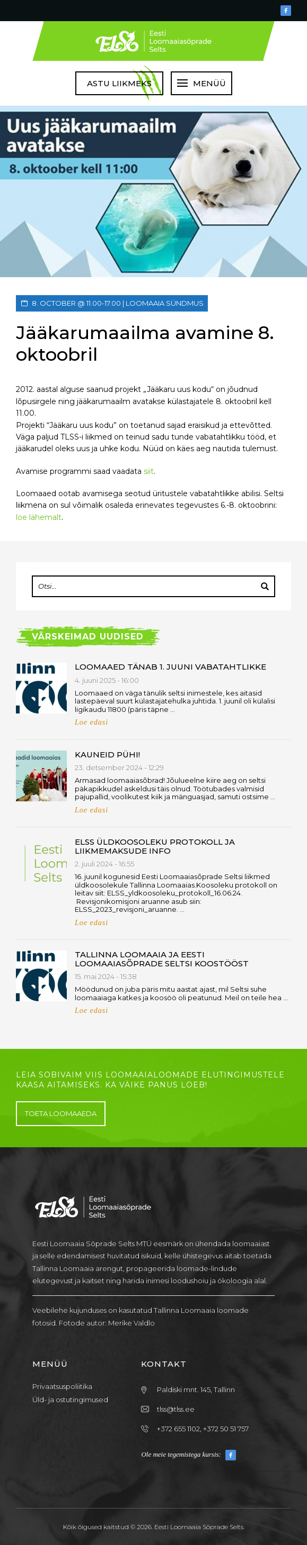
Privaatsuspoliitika (62, 1386)
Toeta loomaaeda (61, 1113)
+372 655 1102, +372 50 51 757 (203, 1428)
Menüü (209, 83)
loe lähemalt (39, 517)
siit (149, 471)
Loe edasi (91, 722)
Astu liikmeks (119, 83)
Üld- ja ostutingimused (70, 1399)
